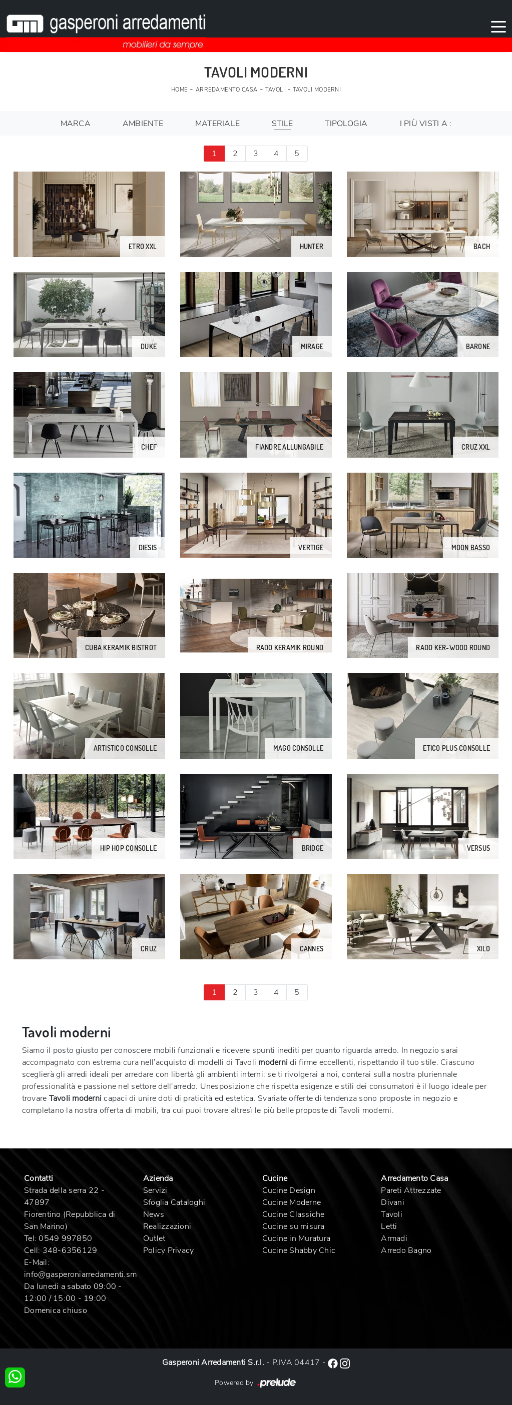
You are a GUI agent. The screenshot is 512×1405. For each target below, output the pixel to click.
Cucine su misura (293, 1226)
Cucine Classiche (293, 1214)
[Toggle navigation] (498, 26)
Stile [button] (282, 123)
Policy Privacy (168, 1250)
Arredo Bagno (406, 1250)
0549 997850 (65, 1238)
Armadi (394, 1238)
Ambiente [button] (143, 123)
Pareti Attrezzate (411, 1190)
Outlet (154, 1238)
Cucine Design (288, 1190)
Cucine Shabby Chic (299, 1250)
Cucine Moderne (291, 1202)
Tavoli (275, 90)
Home (179, 90)
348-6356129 (70, 1250)
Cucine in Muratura (296, 1238)
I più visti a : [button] (426, 123)
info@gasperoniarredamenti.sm (80, 1274)
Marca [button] (76, 123)
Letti (389, 1226)
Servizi (155, 1190)
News (153, 1214)
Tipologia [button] (346, 123)
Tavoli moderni (317, 90)
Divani (392, 1202)
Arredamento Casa (227, 90)
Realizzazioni (167, 1226)
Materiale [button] (217, 123)
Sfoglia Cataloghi (174, 1202)
